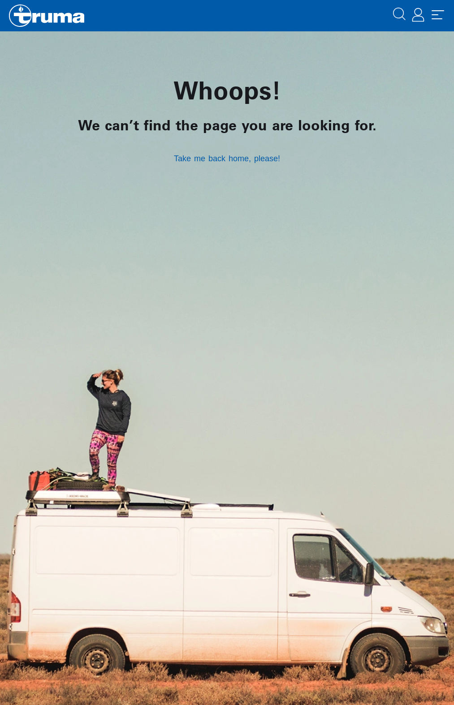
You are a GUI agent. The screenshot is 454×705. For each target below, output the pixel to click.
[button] (399, 13)
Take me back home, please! (227, 158)
